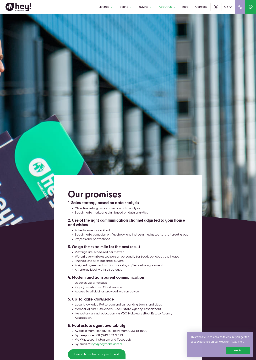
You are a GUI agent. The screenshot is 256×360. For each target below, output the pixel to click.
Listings (106, 7)
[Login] (216, 7)
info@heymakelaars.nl (106, 344)
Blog (185, 7)
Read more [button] (237, 341)
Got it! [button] (238, 350)
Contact (201, 7)
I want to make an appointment (96, 354)
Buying (145, 7)
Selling (126, 7)
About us (167, 7)
